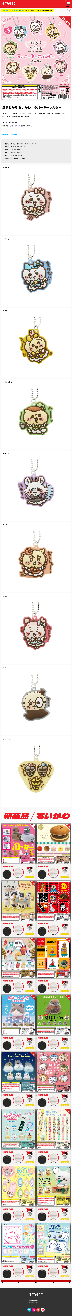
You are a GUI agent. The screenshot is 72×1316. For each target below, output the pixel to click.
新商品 (22, 10)
